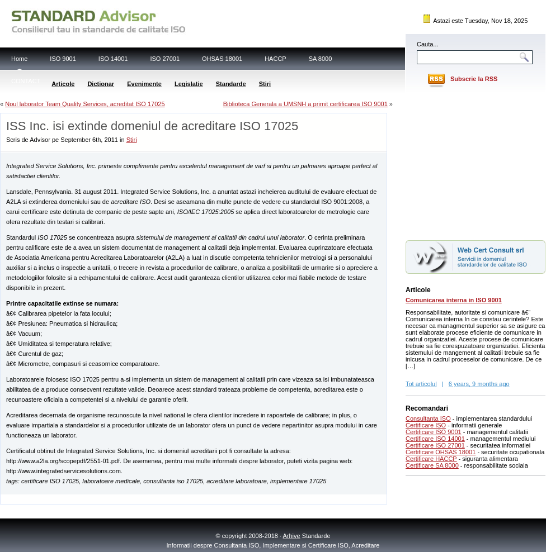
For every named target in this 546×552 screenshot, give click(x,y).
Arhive (291, 535)
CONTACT (25, 81)
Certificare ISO (426, 425)
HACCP (275, 58)
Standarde (231, 83)
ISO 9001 (63, 58)
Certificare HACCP (431, 458)
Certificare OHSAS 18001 (441, 452)
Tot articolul (421, 383)
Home (19, 58)
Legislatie (189, 83)
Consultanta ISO (428, 418)
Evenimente (144, 83)
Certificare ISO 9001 (434, 432)
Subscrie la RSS (473, 78)
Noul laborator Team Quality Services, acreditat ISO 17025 (84, 104)
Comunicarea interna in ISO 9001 (454, 300)
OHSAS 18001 (222, 58)
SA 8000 (320, 58)
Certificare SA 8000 (432, 465)
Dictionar (100, 83)
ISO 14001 (113, 58)
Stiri (265, 83)
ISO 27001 (165, 58)
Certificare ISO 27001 (435, 445)
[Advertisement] (131, 498)
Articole (62, 83)
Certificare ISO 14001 (435, 438)
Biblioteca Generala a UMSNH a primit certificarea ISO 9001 (305, 104)
